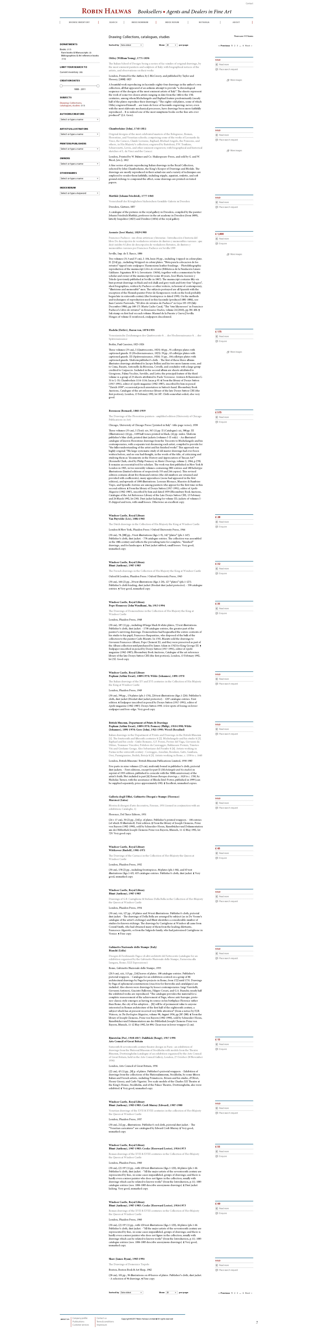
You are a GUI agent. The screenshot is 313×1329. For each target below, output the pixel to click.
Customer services (81, 1325)
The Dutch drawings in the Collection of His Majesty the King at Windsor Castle (154, 524)
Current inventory (71, 72)
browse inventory (79, 22)
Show (162, 45)
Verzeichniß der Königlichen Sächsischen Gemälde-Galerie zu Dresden (149, 201)
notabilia (204, 22)
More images (236, 80)
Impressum (102, 1325)
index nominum (140, 22)
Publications (78, 1322)
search (113, 22)
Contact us (102, 1318)
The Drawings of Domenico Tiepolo (129, 1264)
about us (65, 1319)
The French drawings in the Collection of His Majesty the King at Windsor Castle (155, 571)
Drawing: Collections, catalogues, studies (72, 104)
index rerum (172, 22)
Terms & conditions (105, 1322)
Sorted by (114, 45)
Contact (249, 4)
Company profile (80, 1318)
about (236, 22)
